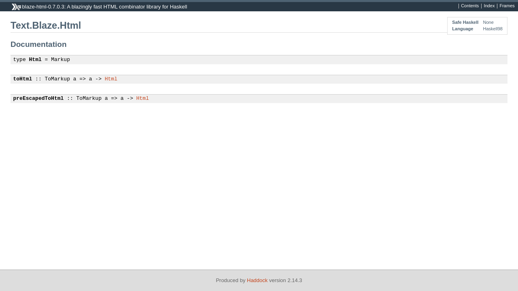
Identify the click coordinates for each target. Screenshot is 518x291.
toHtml (22, 79)
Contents (470, 6)
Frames (506, 6)
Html (35, 59)
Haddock (257, 280)
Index (489, 6)
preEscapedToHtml (38, 98)
